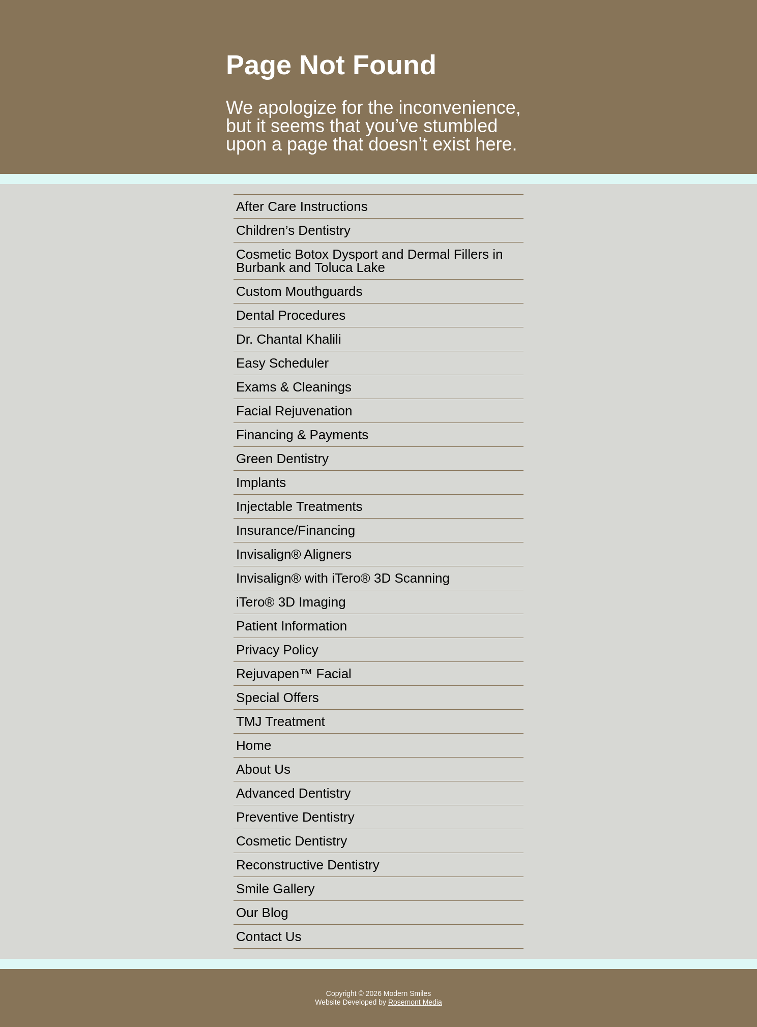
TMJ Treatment (280, 721)
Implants (261, 482)
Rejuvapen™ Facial (294, 673)
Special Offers (277, 697)
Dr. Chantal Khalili (288, 339)
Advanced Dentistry (293, 793)
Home (253, 745)
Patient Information (291, 625)
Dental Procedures (290, 315)
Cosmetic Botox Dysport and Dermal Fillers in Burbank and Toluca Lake (369, 261)
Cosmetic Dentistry (291, 841)
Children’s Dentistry (293, 230)
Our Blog (262, 912)
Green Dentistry (282, 458)
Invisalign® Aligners (294, 554)
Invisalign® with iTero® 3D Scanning (343, 578)
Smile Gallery (275, 888)
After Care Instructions (302, 206)
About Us (263, 769)
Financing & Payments (302, 434)
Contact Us (269, 936)
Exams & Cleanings (294, 387)
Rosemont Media (415, 1002)
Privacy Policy (277, 649)
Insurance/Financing (295, 530)
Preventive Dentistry (295, 817)
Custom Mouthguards (299, 291)
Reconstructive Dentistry (308, 864)
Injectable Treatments (299, 506)
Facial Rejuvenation (294, 410)
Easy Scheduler (282, 363)
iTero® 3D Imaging (291, 602)
